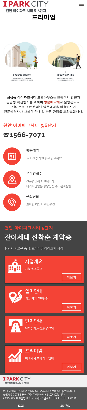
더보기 (71, 277)
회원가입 (65, 406)
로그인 (21, 406)
